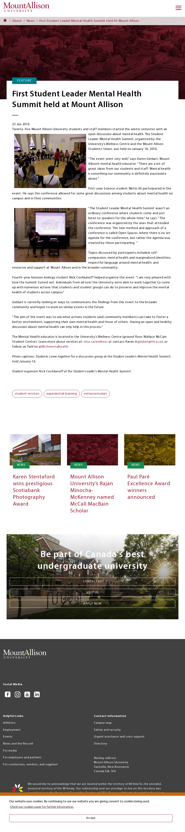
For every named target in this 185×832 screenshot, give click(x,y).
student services (27, 393)
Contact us (92, 581)
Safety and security (107, 730)
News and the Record (18, 743)
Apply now (92, 603)
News (31, 21)
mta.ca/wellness (96, 342)
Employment (12, 730)
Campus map (103, 722)
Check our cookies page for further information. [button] (42, 807)
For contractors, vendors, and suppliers (30, 764)
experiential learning (61, 393)
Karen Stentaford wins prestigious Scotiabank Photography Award (34, 490)
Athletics (9, 722)
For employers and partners (22, 757)
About (17, 21)
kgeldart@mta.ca (149, 342)
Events (8, 736)
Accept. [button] (91, 818)
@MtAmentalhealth (53, 346)
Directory (100, 743)
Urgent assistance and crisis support (119, 736)
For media (10, 750)
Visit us (92, 592)
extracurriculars (95, 393)
